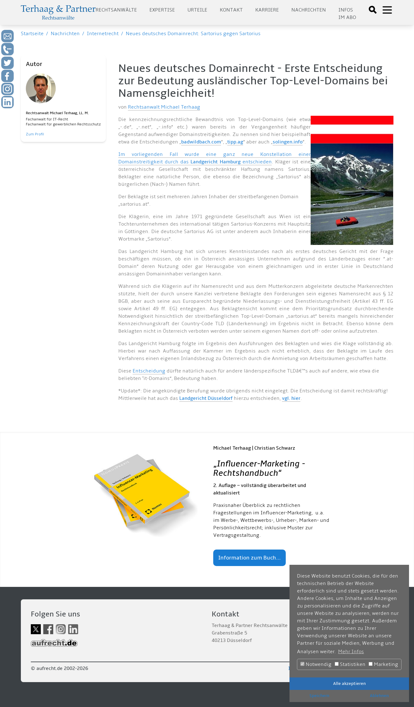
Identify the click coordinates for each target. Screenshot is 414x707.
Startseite (32, 33)
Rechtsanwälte (116, 10)
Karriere (267, 10)
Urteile (197, 10)
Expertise (162, 10)
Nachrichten (308, 10)
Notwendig (316, 664)
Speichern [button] (319, 695)
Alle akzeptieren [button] (349, 683)
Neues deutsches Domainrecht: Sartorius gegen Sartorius (193, 33)
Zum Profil (35, 134)
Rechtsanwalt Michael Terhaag (164, 107)
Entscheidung (149, 371)
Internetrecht (103, 33)
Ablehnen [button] (379, 695)
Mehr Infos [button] (351, 651)
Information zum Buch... (249, 558)
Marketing (383, 664)
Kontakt (231, 10)
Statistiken (350, 664)
